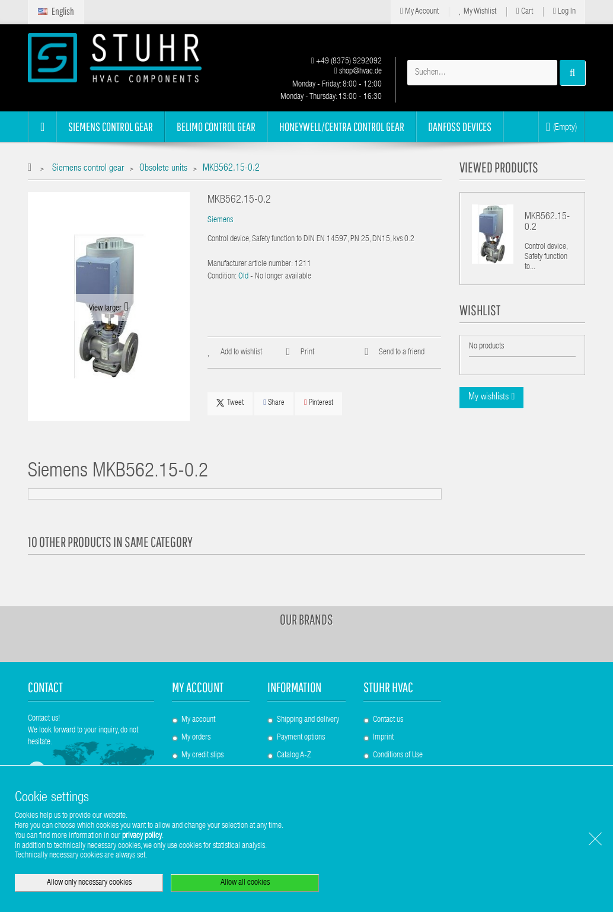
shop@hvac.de (358, 72)
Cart (524, 11)
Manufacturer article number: (250, 264)
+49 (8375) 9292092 (346, 61)
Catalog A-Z (294, 755)
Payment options (301, 738)
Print (307, 352)
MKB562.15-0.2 (547, 223)
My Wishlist (477, 11)
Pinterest (318, 402)
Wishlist (479, 310)
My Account (419, 11)
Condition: (222, 277)
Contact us (388, 720)
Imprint (383, 738)
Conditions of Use (398, 755)
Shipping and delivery (308, 720)
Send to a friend (401, 352)
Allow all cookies (245, 883)
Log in (564, 11)
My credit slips (202, 755)
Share (274, 402)
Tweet (230, 403)
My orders (195, 738)
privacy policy (142, 836)
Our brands (306, 619)
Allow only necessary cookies (89, 883)
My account (198, 687)
